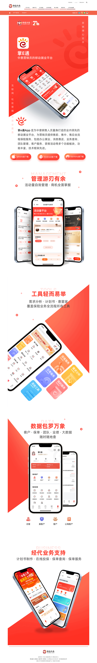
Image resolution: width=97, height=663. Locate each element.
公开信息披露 (71, 7)
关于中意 (27, 7)
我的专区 (63, 7)
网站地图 (32, 659)
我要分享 (74, 13)
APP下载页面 (16, 12)
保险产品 (34, 7)
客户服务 (41, 7)
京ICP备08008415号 (63, 659)
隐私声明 (40, 659)
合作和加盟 (48, 7)
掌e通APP (24, 12)
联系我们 (44, 659)
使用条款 (36, 659)
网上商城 (56, 7)
